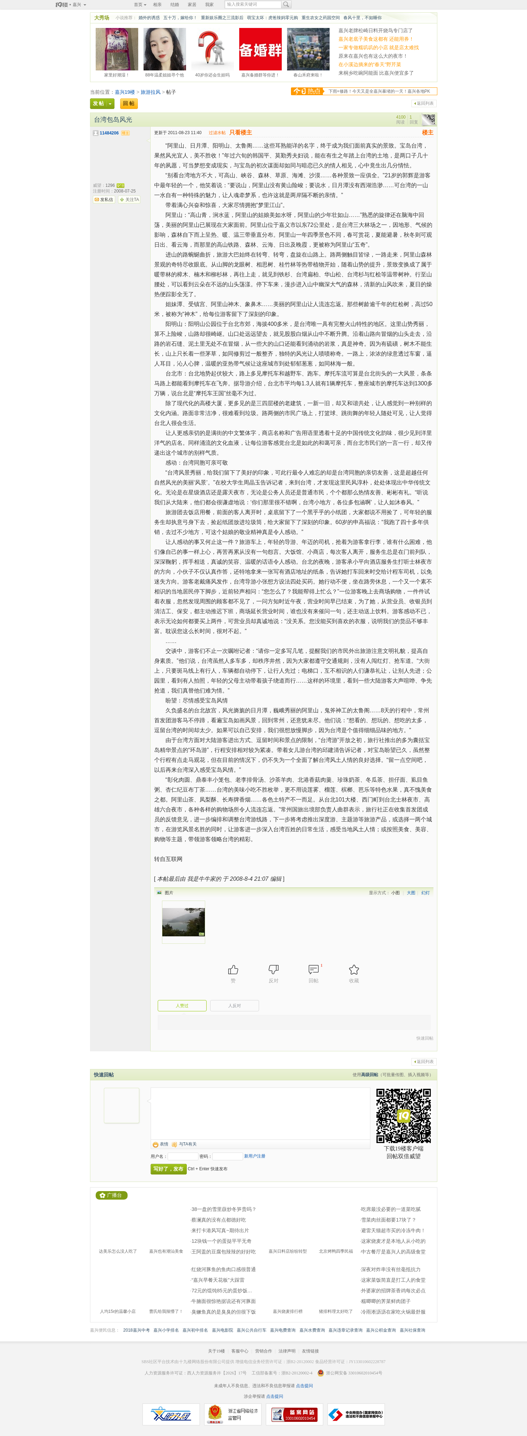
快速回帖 (424, 1038)
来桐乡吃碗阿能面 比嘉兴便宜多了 (376, 73)
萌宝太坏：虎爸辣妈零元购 (272, 17)
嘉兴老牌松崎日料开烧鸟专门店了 (375, 30)
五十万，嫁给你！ (180, 17)
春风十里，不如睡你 (362, 17)
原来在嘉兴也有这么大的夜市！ (373, 56)
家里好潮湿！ (117, 73)
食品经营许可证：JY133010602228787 (350, 1361)
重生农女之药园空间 (321, 17)
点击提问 (304, 1385)
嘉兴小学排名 (166, 1330)
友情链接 (310, 1351)
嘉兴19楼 (125, 92)
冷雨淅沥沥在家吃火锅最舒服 (393, 1312)
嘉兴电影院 (222, 1330)
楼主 (427, 133)
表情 (164, 1144)
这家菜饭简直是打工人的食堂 (393, 1280)
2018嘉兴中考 (136, 1330)
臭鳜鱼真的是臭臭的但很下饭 (223, 1312)
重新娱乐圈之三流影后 (222, 17)
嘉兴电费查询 (283, 1330)
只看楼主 (240, 133)
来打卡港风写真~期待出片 (220, 1230)
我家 (209, 4)
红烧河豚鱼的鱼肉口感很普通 (223, 1269)
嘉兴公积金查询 (381, 1330)
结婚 (174, 4)
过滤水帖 (217, 132)
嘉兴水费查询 (312, 1330)
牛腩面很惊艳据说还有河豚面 (223, 1301)
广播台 (114, 1195)
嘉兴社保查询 (412, 1330)
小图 (395, 892)
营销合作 (263, 1351)
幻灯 (425, 892)
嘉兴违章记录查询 (346, 1330)
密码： (206, 1156)
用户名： (159, 1156)
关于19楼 (216, 1351)
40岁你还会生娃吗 (212, 73)
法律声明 (287, 1351)
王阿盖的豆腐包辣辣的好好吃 (223, 1251)
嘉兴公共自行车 (252, 1330)
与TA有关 (188, 1144)
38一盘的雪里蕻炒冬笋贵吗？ (224, 1209)
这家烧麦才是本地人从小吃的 (393, 1241)
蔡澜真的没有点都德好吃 (218, 1220)
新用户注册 (254, 1156)
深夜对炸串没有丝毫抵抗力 (391, 1269)
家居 (192, 4)
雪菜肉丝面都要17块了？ (388, 1220)
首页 (138, 4)
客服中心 (239, 1351)
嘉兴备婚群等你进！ (260, 73)
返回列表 (425, 103)
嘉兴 (77, 4)
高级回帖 (369, 1074)
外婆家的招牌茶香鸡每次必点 (393, 1290)
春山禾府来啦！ (308, 73)
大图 (411, 892)
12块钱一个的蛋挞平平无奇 (221, 1241)
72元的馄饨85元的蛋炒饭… (221, 1290)
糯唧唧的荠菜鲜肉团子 (386, 1301)
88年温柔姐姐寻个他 (164, 73)
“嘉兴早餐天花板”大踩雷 (217, 1280)
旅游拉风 (151, 92)
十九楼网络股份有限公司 (202, 1361)
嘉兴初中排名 (195, 1330)
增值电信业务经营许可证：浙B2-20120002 (274, 1361)
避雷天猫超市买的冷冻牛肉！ (393, 1230)
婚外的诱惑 (149, 17)
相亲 (157, 4)
